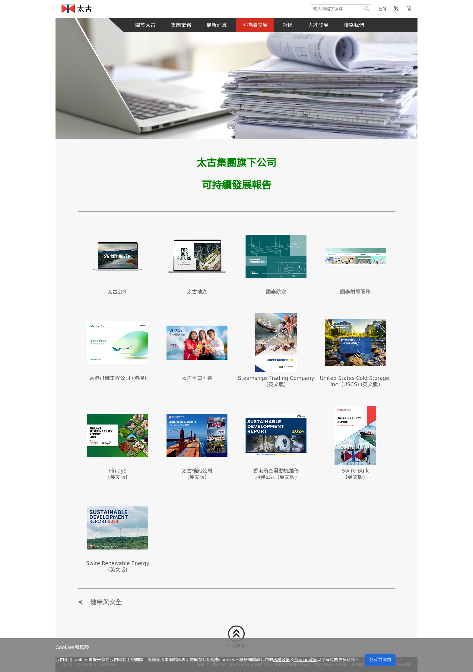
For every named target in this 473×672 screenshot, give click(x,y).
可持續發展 (255, 25)
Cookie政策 (305, 659)
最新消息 (216, 25)
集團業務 (181, 25)
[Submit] (367, 9)
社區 (288, 25)
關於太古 (145, 25)
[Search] (337, 9)
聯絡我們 (354, 25)
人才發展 (318, 25)
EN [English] (382, 9)
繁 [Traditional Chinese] (396, 9)
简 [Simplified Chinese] (408, 9)
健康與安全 (106, 602)
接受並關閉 (380, 659)
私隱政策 (281, 659)
